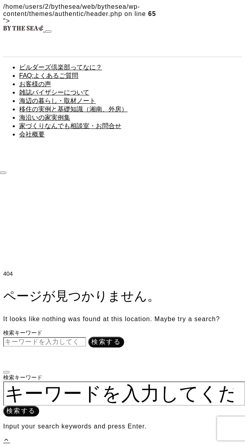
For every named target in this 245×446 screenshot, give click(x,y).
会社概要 (32, 134)
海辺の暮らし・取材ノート (57, 100)
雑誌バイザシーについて (54, 92)
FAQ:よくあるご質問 (48, 75)
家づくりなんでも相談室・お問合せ (70, 125)
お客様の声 (35, 84)
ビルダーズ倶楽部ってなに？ (60, 67)
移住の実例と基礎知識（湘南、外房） (73, 109)
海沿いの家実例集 (44, 117)
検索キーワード (22, 333)
